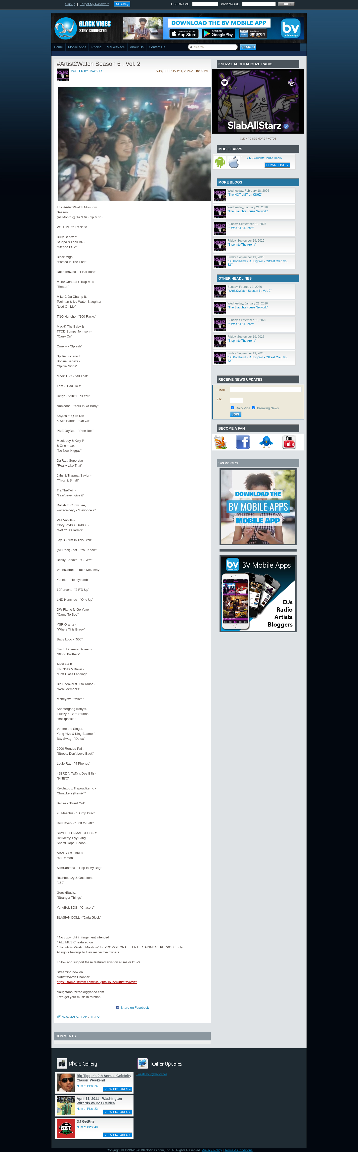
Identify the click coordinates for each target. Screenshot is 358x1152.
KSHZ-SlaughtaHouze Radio (263, 158)
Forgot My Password (94, 4)
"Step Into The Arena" (241, 244)
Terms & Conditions (238, 1150)
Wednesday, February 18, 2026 (248, 190)
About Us (137, 47)
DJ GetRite (85, 1121)
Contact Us (157, 47)
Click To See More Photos (258, 138)
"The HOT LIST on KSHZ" (244, 194)
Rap (84, 1016)
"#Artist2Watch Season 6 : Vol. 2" (249, 291)
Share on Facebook (135, 1007)
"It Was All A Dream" (240, 228)
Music (74, 1016)
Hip (92, 1016)
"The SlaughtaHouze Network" (247, 211)
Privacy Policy (212, 1150)
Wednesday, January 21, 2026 (247, 207)
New (65, 1016)
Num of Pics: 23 (87, 1109)
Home (58, 47)
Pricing (96, 47)
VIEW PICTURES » (118, 1089)
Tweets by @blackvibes (151, 1074)
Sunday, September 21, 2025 (246, 224)
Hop (98, 1016)
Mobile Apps (77, 47)
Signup (70, 4)
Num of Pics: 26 (87, 1086)
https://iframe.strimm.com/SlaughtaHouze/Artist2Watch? (97, 982)
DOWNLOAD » (277, 165)
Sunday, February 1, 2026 (244, 287)
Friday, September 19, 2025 (245, 240)
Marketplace (116, 47)
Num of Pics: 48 (87, 1127)
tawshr (95, 71)
